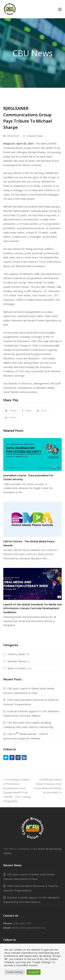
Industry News (35, 136)
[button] (60, 9)
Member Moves (17, 661)
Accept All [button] (33, 972)
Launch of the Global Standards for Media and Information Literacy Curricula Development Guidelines (32, 608)
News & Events (16, 668)
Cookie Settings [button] (14, 972)
